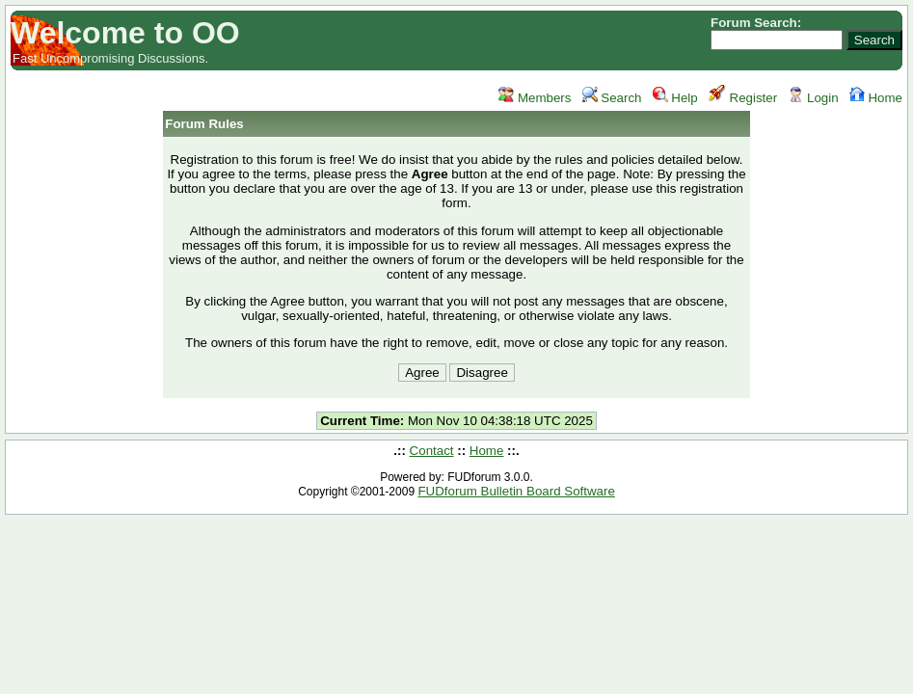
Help (675, 98)
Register (743, 98)
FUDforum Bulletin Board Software (515, 491)
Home (875, 98)
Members (534, 98)
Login (813, 98)
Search (612, 98)
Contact (432, 450)
